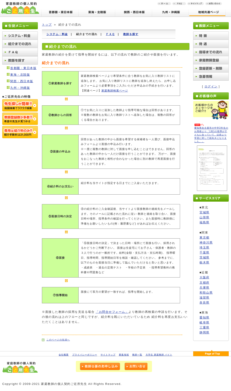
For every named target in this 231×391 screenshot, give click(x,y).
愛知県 (204, 317)
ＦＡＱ (110, 34)
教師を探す (131, 34)
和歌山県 (206, 292)
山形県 (204, 217)
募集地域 (124, 354)
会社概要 (64, 354)
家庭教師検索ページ (114, 90)
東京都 (204, 237)
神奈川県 (206, 242)
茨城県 (204, 257)
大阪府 (204, 277)
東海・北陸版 (20, 74)
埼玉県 (204, 247)
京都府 (204, 282)
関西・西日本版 (21, 81)
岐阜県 (204, 322)
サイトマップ (108, 354)
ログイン (211, 86)
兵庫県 (204, 287)
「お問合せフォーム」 (112, 312)
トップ (47, 24)
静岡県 (204, 332)
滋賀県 (204, 297)
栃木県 (204, 262)
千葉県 (204, 252)
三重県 (204, 327)
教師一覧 (137, 354)
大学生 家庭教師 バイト (159, 354)
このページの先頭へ (58, 339)
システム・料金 (57, 34)
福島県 (204, 222)
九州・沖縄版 (20, 87)
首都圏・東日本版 (23, 68)
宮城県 (204, 212)
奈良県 (204, 302)
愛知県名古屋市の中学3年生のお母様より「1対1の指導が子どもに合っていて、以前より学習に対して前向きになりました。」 (211, 135)
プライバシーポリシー (84, 354)
